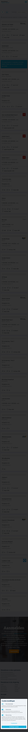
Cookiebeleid (14, 723)
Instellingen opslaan (14, 726)
